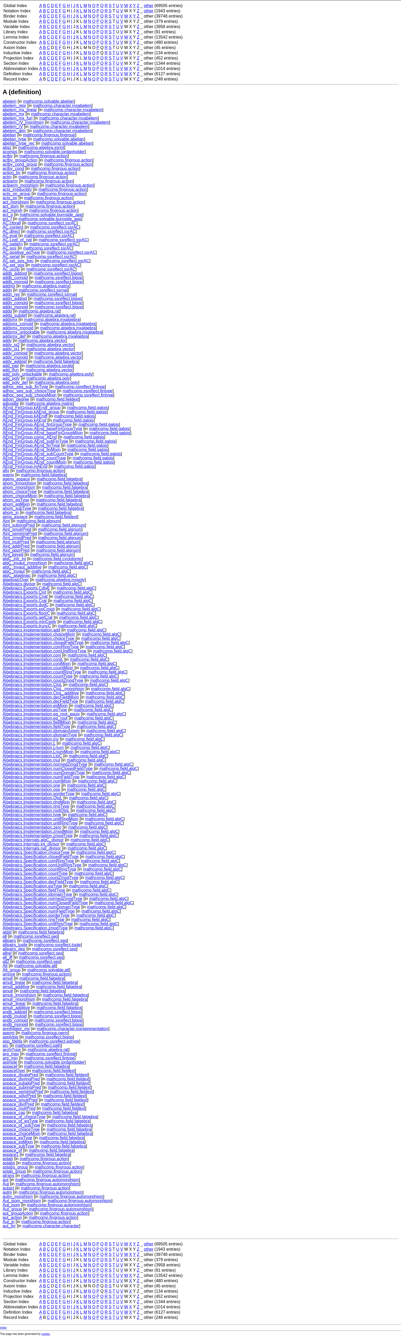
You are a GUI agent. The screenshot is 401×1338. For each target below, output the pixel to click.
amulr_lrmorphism (19, 995)
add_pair (11, 365)
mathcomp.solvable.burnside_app (51, 214)
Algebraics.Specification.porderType (36, 915)
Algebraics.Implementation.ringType (36, 806)
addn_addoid (15, 298)
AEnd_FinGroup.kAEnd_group (31, 412)
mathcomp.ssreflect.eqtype (54, 1041)
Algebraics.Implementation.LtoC (32, 756)
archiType (12, 1049)
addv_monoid (15, 357)
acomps (10, 151)
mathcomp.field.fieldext (57, 399)
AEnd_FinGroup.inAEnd (25, 466)
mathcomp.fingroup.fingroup (49, 135)
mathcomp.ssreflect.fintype (80, 386)
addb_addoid (15, 273)
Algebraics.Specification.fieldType (34, 890)
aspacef (10, 1066)
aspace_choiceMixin (21, 1133)
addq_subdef (15, 315)
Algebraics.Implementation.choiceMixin (39, 634)
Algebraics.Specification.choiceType (36, 852)
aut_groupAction (18, 1213)
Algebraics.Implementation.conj (32, 655)
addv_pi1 (11, 349)
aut (5, 1180)
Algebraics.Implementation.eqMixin (35, 705)
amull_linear (14, 982)
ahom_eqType (16, 500)
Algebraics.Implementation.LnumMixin (38, 752)
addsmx (10, 319)
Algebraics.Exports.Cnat (25, 596)
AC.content (13, 227)
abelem (9, 101)
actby (8, 156)
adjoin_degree (16, 399)
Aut (6, 1184)
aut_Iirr (9, 1226)
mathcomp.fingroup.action (43, 156)
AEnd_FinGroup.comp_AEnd (30, 437)
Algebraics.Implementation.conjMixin (37, 663)
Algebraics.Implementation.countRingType (42, 672)
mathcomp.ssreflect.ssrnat (43, 290)
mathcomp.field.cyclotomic (57, 558)
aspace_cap (14, 1112)
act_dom (11, 206)
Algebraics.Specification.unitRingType (38, 924)
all (5, 936)
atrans (8, 1175)
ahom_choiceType (20, 491)
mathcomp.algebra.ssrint (41, 147)
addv (7, 340)
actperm (10, 181)
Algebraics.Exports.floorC (26, 613)
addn (7, 290)
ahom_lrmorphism (19, 483)
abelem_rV (13, 126)
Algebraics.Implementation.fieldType (36, 726)
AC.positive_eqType (21, 252)
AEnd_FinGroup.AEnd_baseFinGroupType (42, 428)
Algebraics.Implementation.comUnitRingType (44, 651)
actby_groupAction (20, 160)
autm (7, 1192)
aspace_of (12, 1150)
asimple (10, 1062)
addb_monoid (15, 282)
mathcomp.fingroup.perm (44, 1033)
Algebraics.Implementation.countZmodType (43, 680)
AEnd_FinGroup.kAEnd (24, 420)
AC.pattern (13, 244)
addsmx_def (14, 336)
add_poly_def (15, 382)
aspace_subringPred (22, 1087)
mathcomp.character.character (51, 1226)
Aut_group (12, 1209)
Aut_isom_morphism (22, 1200)
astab (8, 1159)
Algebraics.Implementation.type (32, 814)
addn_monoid (15, 307)
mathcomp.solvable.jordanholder (54, 151)
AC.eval (10, 235)
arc (5, 1045)
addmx (9, 286)
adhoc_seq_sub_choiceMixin (29, 395)
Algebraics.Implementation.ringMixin (36, 802)
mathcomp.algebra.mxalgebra (52, 319)
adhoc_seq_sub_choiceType (29, 391)
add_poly (11, 378)
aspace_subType (18, 1146)
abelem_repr (14, 105)
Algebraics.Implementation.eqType (35, 710)
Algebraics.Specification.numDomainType (41, 907)
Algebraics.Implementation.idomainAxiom (41, 731)
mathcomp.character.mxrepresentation (72, 1028)
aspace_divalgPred (20, 1075)
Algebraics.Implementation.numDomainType (44, 772)
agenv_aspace (16, 479)
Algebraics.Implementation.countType (38, 676)
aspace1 (11, 1154)
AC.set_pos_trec (18, 261)
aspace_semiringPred (23, 1091)
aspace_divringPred (21, 1079)
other (148, 5)
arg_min (10, 1058)
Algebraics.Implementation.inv (30, 739)
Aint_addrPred (16, 546)
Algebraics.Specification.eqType (32, 886)
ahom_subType (17, 508)
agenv (8, 475)
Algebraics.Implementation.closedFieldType (43, 642)
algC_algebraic (17, 575)
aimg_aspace (15, 517)
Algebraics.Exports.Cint (24, 592)
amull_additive (16, 986)
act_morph (13, 210)
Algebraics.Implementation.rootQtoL (36, 810)
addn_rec (11, 294)
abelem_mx (13, 114)
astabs (9, 1163)
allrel (7, 953)
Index (3, 1327)
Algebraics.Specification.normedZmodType (42, 898)
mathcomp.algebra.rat (39, 311)
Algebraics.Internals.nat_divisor (32, 848)
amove (9, 974)
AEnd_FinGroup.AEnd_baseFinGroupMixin (43, 433)
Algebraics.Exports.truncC (27, 626)
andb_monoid (15, 1024)
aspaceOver (14, 1070)
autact (8, 1188)
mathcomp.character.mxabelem (62, 105)
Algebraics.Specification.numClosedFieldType (45, 903)
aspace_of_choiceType (24, 1117)
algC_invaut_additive (22, 567)
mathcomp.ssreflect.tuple (57, 945)
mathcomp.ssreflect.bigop (57, 273)
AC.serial (11, 256)
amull (8, 978)
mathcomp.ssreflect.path (38, 1045)
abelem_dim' (14, 131)
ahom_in (11, 512)
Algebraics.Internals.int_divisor (31, 844)
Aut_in (8, 1221)
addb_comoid (15, 277)
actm (7, 177)
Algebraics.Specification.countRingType (39, 869)
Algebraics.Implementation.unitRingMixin (40, 819)
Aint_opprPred (16, 550)
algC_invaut (14, 571)
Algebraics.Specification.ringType (34, 919)
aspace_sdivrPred (19, 1096)
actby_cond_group (20, 164)
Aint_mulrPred (16, 542)
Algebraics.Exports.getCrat (27, 617)
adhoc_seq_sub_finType (25, 386)
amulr (8, 991)
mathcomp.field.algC (73, 563)
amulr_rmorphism (19, 999)
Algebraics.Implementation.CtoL (32, 684)
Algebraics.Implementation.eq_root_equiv (41, 714)
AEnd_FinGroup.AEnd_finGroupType (37, 424)
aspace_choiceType (21, 1129)
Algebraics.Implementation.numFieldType (41, 777)
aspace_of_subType (21, 1125)
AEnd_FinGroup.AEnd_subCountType (38, 454)
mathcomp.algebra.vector (42, 340)
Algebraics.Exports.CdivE (26, 588)
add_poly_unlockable (22, 374)
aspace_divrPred (18, 1104)
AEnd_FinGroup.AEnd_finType (31, 445)
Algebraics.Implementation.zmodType (38, 835)
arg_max (11, 1054)
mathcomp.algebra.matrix (45, 286)
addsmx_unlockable (21, 332)
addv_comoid (15, 353)
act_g (8, 214)
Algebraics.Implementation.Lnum (33, 747)
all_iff (7, 957)
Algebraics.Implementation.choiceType (38, 638)
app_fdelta (12, 1041)
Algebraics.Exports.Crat (25, 600)
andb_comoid (15, 1020)
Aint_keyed (13, 554)
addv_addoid (15, 361)
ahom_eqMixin (16, 504)
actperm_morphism (21, 185)
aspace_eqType (17, 1138)
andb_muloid (15, 1016)
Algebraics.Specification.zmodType (35, 928)
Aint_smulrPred (17, 529)
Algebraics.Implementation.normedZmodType (45, 764)
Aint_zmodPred (17, 538)
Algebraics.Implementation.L (29, 743)
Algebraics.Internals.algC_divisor (33, 840)
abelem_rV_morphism (23, 122)
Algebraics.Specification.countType (35, 873)
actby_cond (13, 168)
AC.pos (9, 248)
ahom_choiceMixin (20, 496)
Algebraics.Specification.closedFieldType (41, 856)
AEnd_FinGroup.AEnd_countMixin (35, 462)
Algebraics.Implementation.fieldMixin (37, 722)
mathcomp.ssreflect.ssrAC (52, 223)
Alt (5, 966)
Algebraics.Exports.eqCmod (29, 609)
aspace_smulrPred (20, 1100)
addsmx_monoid (18, 328)
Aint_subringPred (19, 525)
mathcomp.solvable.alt (35, 966)
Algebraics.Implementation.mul (31, 760)
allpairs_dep (14, 949)
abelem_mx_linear (20, 110)
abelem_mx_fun (18, 118)
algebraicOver (16, 579)
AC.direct (11, 231)
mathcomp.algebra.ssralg (49, 365)
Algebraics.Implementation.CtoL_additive (41, 693)
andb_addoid (15, 1012)
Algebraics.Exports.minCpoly (29, 621)
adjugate (11, 403)
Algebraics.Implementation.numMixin (37, 781)
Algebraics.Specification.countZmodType (40, 877)
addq (7, 311)
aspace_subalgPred (21, 1083)
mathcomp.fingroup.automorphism (47, 1180)
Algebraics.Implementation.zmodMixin (38, 831)
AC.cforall (12, 223)
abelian (9, 135)
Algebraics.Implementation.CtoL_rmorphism (43, 689)
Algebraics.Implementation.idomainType (40, 735)
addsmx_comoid (18, 324)
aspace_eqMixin (18, 1142)
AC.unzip (11, 269)
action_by (12, 172)
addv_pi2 (11, 344)
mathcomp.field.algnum (38, 521)
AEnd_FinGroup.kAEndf (25, 416)
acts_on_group (16, 193)
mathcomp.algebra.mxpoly (60, 579)
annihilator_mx (16, 1028)
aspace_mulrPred (19, 1108)
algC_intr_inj (14, 558)
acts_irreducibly (17, 189)
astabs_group (15, 1167)
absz (7, 147)
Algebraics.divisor (19, 584)
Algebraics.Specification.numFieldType (39, 911)
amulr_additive (16, 1007)
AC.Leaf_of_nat (17, 240)
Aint (6, 521)
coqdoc (45, 1333)
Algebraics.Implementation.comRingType (41, 647)
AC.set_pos (13, 265)
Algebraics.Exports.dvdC (26, 605)
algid (7, 932)
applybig (10, 1037)
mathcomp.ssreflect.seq (36, 936)
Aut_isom (11, 1205)
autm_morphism (18, 1196)
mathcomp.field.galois (87, 407)
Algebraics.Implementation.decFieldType (40, 701)
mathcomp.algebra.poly (70, 374)
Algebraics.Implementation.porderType (38, 793)
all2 (6, 961)
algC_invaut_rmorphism (25, 563)
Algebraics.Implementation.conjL (33, 659)
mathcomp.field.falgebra (55, 361)
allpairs (9, 940)
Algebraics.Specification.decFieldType (38, 882)
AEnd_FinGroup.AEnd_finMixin (32, 449)
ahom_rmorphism (19, 487)
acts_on (10, 198)
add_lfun (11, 370)
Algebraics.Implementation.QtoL (32, 798)
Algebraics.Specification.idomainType (37, 894)
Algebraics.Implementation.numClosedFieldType (48, 768)
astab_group (14, 1171)
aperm (8, 1033)
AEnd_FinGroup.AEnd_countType (34, 458)
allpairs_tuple (15, 945)
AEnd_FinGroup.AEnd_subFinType (35, 441)
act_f (7, 219)
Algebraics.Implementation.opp (31, 789)
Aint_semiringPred (20, 533)
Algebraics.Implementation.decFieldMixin (41, 697)
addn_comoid (15, 303)
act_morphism (16, 202)
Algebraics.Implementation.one (31, 785)
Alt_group (12, 970)
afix (6, 470)
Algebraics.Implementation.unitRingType (40, 823)
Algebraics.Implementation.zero (32, 827)
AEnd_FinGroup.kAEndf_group (32, 407)
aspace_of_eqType (20, 1121)
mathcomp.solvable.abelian (48, 101)
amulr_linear (14, 1003)
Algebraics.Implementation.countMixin (38, 668)
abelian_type (14, 139)
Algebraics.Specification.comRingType (38, 861)
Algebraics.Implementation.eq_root (35, 718)
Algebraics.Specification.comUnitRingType (42, 865)
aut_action (12, 1217)
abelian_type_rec (19, 143)
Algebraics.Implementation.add (31, 630)
